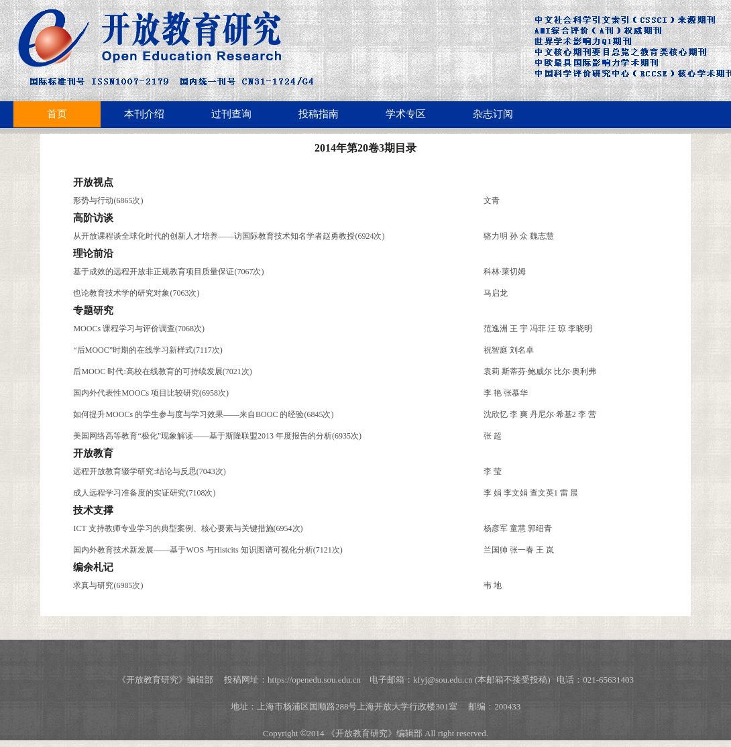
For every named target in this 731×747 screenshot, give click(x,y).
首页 (57, 114)
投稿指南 (318, 114)
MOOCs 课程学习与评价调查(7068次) (139, 328)
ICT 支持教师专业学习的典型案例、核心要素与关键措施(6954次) (187, 528)
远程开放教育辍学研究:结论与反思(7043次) (149, 471)
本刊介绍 (144, 114)
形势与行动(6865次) (108, 200)
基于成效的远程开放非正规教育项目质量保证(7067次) (168, 271)
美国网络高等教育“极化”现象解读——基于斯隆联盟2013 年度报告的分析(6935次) (217, 436)
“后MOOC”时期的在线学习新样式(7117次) (147, 350)
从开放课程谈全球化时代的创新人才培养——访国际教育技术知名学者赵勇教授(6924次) (228, 236)
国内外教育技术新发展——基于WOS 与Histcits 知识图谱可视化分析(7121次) (207, 550)
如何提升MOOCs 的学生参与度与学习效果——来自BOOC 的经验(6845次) (203, 414)
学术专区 (406, 114)
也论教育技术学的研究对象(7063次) (136, 293)
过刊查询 (231, 114)
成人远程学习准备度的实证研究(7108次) (144, 493)
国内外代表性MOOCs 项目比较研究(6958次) (151, 393)
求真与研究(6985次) (108, 585)
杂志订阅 (493, 114)
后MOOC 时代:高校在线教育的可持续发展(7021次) (162, 371)
